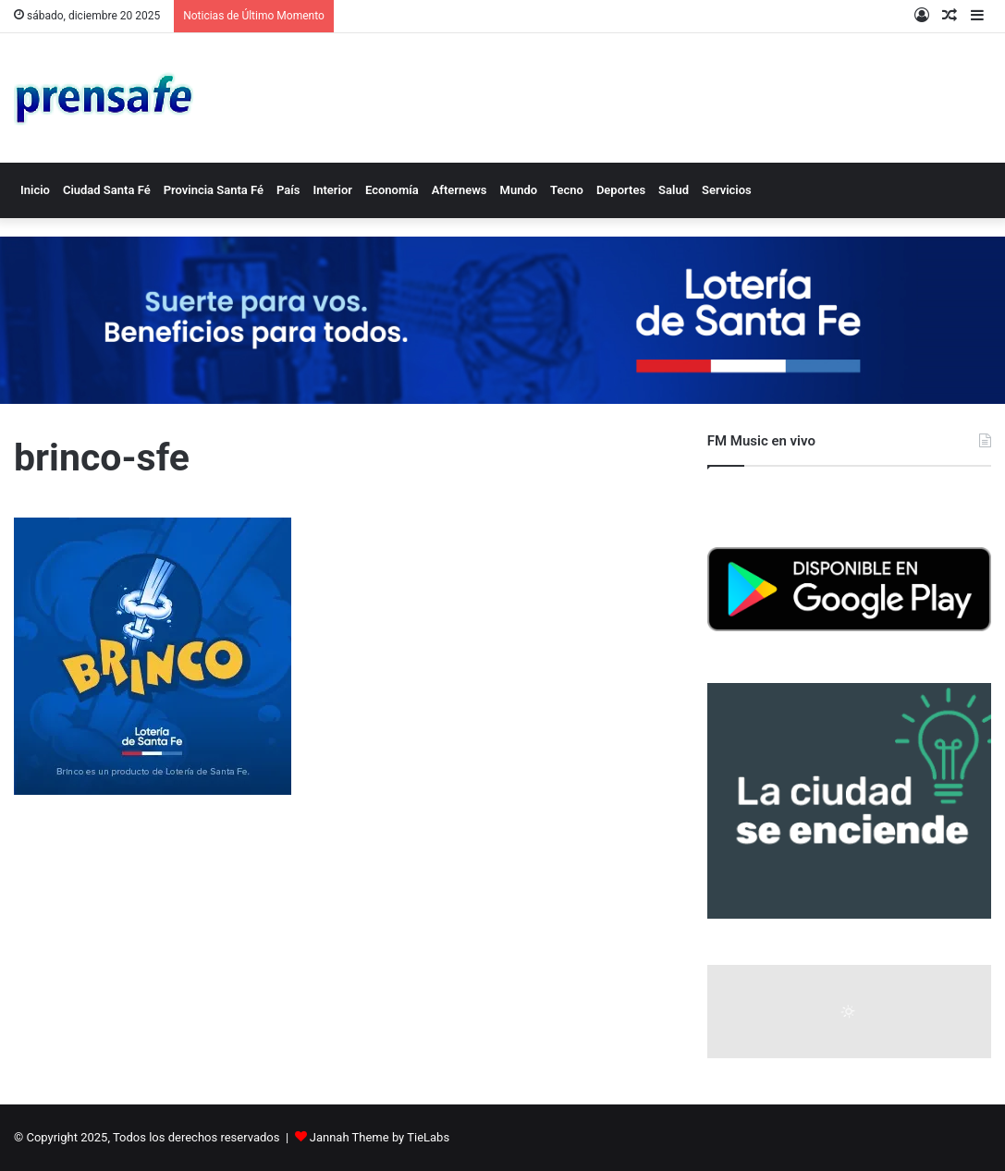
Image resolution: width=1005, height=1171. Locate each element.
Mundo (519, 190)
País (288, 190)
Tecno (566, 190)
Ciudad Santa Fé (107, 190)
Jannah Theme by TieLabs (379, 1137)
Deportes (620, 190)
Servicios (727, 190)
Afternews (459, 190)
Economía (392, 190)
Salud (673, 190)
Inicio (35, 190)
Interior (332, 190)
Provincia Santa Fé (214, 190)
